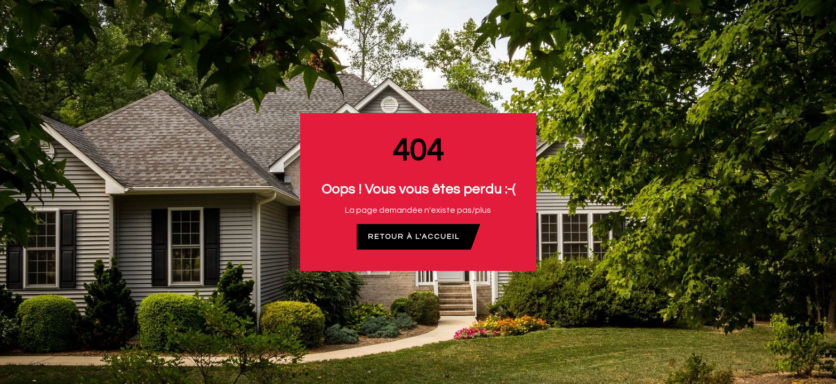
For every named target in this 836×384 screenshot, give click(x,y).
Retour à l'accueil (414, 237)
